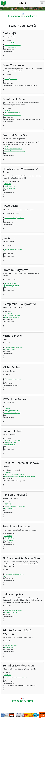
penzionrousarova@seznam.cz (15, 506)
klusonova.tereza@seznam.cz (14, 474)
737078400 (7, 504)
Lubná (22, 3)
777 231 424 (8, 313)
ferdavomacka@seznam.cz (13, 149)
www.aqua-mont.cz (10, 647)
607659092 (7, 408)
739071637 (7, 147)
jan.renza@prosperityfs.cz (13, 249)
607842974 (7, 675)
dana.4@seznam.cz (11, 79)
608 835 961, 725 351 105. (12, 440)
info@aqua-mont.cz (11, 645)
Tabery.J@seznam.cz (11, 411)
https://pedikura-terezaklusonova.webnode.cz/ (19, 476)
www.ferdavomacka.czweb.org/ (14, 151)
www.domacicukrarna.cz (12, 115)
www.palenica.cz (9, 445)
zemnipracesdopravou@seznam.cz (16, 677)
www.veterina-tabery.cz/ (12, 413)
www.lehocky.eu (9, 349)
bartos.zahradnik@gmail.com (14, 218)
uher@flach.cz (9, 538)
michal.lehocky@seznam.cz (14, 347)
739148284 (7, 472)
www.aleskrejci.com (10, 47)
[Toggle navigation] (42, 3)
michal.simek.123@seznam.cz (14, 574)
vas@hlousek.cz (10, 186)
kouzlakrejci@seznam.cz (13, 45)
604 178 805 (8, 536)
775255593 (7, 184)
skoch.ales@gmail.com (12, 315)
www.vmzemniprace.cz (12, 612)
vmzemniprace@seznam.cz (13, 610)
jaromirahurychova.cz (11, 286)
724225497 (7, 111)
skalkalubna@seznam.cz (13, 379)
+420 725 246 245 (9, 43)
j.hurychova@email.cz (12, 283)
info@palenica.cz (10, 442)
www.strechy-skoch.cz (11, 317)
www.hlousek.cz (9, 188)
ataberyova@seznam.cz (12, 113)
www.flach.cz (8, 540)
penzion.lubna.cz (10, 508)
